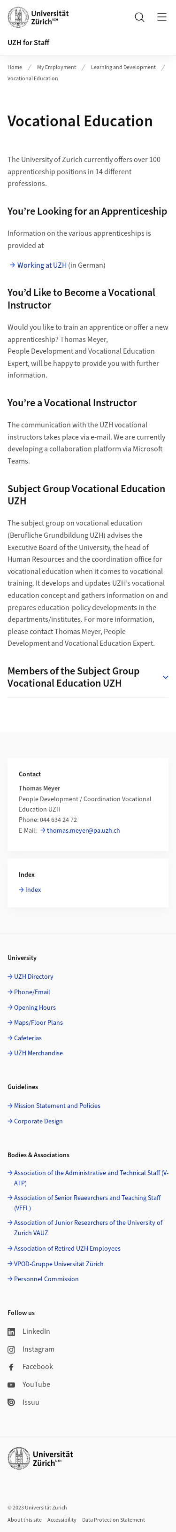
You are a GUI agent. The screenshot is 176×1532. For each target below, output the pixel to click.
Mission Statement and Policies (57, 1106)
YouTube (29, 1384)
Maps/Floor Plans (38, 1023)
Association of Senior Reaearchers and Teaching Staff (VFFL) (87, 1203)
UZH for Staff (28, 43)
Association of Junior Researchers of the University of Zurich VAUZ (88, 1228)
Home (15, 67)
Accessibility (62, 1520)
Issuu (23, 1402)
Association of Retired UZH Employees (67, 1248)
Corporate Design (38, 1121)
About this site (25, 1520)
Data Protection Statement (113, 1520)
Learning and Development (123, 67)
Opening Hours (35, 1008)
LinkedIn (29, 1331)
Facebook (30, 1367)
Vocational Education (33, 79)
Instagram (31, 1349)
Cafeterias (28, 1038)
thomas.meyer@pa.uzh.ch (83, 831)
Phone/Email (32, 992)
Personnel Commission (46, 1279)
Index (33, 890)
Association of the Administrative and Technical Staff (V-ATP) (91, 1178)
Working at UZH (42, 265)
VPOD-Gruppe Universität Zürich (59, 1264)
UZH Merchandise (38, 1053)
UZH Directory (34, 977)
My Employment (56, 67)
